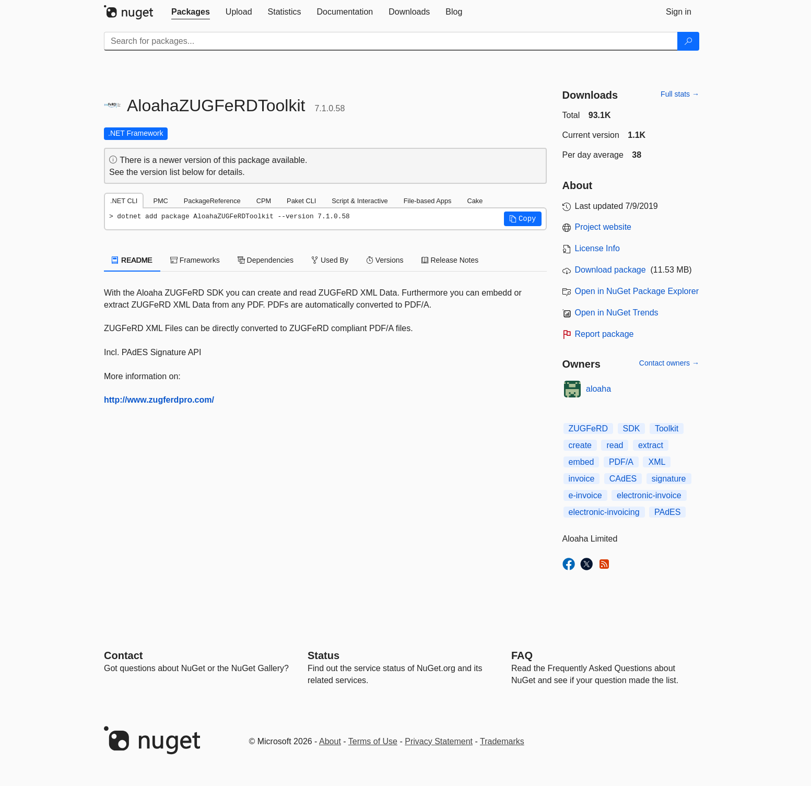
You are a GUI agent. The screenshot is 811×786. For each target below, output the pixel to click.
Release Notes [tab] (450, 260)
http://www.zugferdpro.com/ (159, 399)
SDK (631, 428)
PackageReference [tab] (212, 201)
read (614, 445)
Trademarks (502, 741)
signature (669, 478)
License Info (597, 248)
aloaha (598, 388)
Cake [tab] (475, 201)
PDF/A (621, 461)
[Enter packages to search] (391, 41)
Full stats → (680, 94)
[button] (523, 219)
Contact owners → (669, 363)
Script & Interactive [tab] (359, 201)
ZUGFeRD (588, 428)
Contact (123, 655)
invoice (582, 478)
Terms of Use (372, 741)
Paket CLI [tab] (301, 201)
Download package (610, 269)
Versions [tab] (385, 260)
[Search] (688, 41)
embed (581, 461)
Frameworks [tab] (195, 260)
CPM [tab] (263, 201)
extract (650, 445)
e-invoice (585, 495)
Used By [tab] (329, 260)
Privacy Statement (439, 741)
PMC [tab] (160, 201)
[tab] (190, 12)
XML (656, 461)
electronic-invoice (649, 495)
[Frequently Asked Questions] (522, 655)
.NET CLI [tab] (123, 201)
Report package (604, 334)
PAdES (667, 512)
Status (323, 655)
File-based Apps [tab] (428, 201)
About (330, 741)
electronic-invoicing (604, 512)
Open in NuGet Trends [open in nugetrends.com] (617, 312)
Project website (603, 226)
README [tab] (132, 260)
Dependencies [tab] (265, 260)
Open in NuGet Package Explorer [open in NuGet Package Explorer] (637, 291)
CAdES (623, 478)
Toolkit (666, 428)
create (580, 445)
